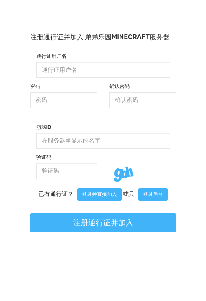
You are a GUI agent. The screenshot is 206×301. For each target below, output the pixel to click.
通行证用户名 (51, 56)
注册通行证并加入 (103, 222)
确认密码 (119, 86)
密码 (35, 86)
